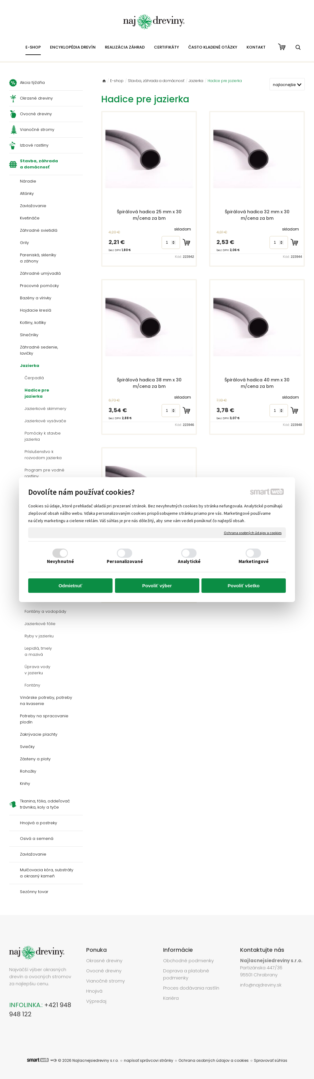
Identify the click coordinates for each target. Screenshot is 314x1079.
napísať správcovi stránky (148, 1060)
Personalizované (125, 561)
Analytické (189, 561)
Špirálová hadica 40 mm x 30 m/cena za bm (257, 383)
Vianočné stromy (105, 981)
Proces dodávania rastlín (191, 988)
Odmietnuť (70, 585)
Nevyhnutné (60, 561)
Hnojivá (94, 991)
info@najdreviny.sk (260, 985)
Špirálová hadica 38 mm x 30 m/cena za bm (150, 383)
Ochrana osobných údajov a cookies (252, 532)
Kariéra (171, 998)
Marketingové (254, 561)
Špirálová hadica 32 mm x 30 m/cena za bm (258, 215)
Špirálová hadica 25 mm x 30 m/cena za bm (150, 215)
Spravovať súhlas (270, 1060)
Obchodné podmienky (188, 960)
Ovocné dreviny (103, 970)
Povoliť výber (157, 585)
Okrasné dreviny (104, 960)
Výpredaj (96, 1001)
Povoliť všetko (244, 585)
